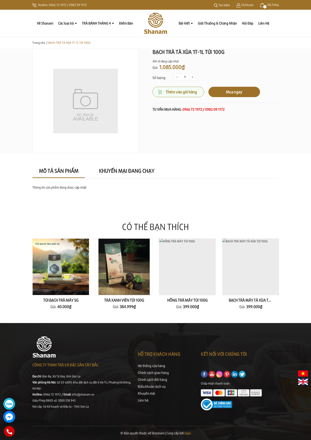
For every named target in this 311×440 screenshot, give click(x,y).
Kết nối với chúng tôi (224, 354)
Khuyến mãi (146, 393)
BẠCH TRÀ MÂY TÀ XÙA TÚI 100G (255, 300)
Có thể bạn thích (155, 226)
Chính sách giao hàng (153, 372)
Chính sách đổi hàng (152, 379)
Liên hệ (143, 400)
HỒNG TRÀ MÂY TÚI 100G (187, 300)
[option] (85, 101)
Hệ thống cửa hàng (151, 365)
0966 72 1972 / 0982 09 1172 (68, 5)
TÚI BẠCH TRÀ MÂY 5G (60, 300)
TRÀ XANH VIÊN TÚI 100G (124, 300)
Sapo (187, 433)
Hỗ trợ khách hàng (159, 354)
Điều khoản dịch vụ (151, 386)
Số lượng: (159, 77)
